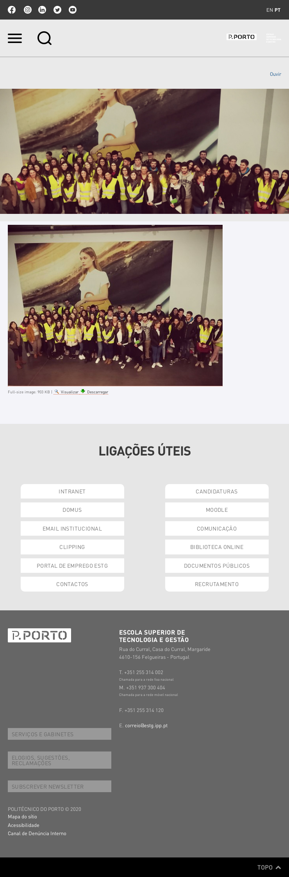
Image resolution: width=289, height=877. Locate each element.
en (269, 10)
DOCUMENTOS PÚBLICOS (217, 565)
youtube (73, 10)
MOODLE (217, 509)
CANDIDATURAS (216, 491)
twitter (57, 10)
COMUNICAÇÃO (217, 528)
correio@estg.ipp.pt (146, 725)
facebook (12, 10)
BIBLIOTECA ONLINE (216, 546)
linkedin (42, 10)
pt (277, 10)
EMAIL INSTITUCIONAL (72, 528)
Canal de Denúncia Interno (37, 833)
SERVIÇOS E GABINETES (42, 733)
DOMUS (72, 509)
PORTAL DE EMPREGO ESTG (72, 565)
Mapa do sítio (22, 816)
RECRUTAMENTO (217, 583)
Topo (269, 867)
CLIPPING (72, 546)
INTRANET (72, 491)
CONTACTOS (72, 583)
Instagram (27, 10)
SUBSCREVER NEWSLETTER (48, 786)
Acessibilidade (23, 824)
